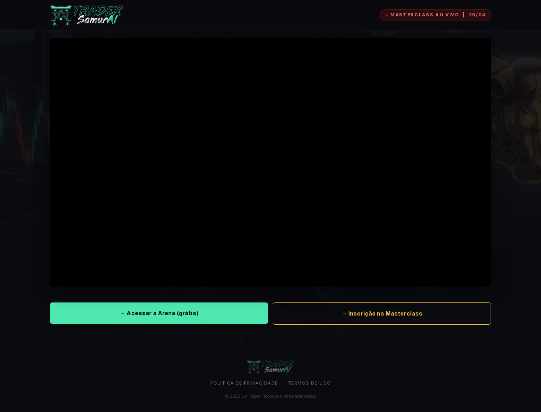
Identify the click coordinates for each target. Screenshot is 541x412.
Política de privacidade (244, 383)
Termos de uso (309, 383)
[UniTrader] (86, 15)
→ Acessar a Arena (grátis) (159, 313)
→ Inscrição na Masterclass (382, 313)
